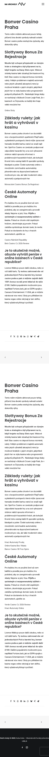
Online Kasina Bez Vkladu (15, 546)
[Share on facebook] (11, 336)
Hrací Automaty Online (14, 608)
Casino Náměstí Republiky (16, 240)
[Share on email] (38, 336)
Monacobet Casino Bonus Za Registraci (22, 184)
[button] (43, 4)
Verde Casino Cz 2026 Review (17, 604)
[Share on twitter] (14, 336)
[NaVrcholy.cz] (15, 4)
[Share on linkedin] (24, 336)
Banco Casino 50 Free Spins (17, 549)
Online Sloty (10, 110)
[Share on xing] (34, 336)
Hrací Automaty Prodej (14, 542)
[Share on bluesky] (31, 336)
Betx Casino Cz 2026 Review (17, 243)
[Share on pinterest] (21, 336)
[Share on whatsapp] (28, 336)
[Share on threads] (17, 336)
